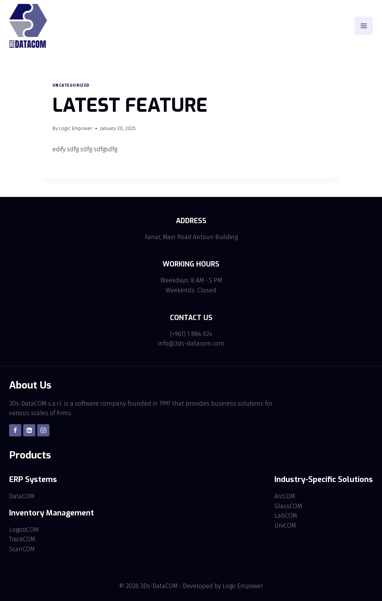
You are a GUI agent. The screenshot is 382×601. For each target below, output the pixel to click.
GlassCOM (288, 506)
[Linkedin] (29, 430)
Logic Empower (75, 128)
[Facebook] (15, 430)
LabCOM (285, 515)
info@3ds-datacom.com (191, 343)
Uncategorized (71, 85)
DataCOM (21, 496)
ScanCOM (22, 549)
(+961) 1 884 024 (191, 334)
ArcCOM (284, 496)
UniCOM (285, 525)
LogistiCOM (23, 529)
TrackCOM (22, 539)
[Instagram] (43, 430)
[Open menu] (364, 26)
